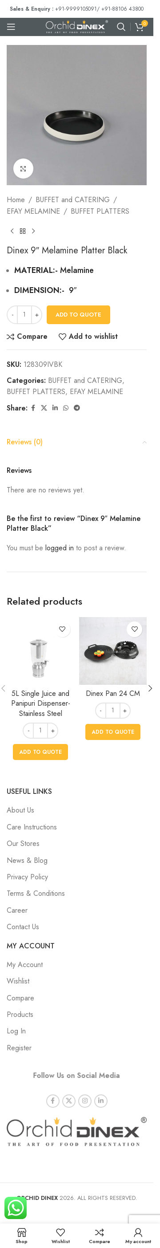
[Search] (121, 27)
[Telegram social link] (77, 408)
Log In (16, 1031)
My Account (25, 964)
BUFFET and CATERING (73, 200)
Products (20, 1014)
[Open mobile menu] (11, 27)
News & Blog (27, 860)
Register (19, 1048)
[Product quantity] (24, 314)
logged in (59, 548)
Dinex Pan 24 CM (113, 693)
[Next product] (33, 231)
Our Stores (23, 843)
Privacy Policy (27, 877)
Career (17, 910)
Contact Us (23, 927)
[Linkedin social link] (55, 408)
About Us (20, 810)
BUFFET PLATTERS (100, 211)
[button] (40, 752)
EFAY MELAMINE (33, 211)
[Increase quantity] (36, 314)
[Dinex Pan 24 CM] (113, 651)
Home (16, 200)
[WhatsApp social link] (65, 408)
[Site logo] (77, 26)
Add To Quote (78, 314)
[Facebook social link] (33, 408)
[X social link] (44, 408)
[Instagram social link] (85, 1093)
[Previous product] (12, 231)
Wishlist (18, 981)
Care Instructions (32, 827)
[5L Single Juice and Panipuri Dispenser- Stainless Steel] (41, 651)
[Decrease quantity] (12, 314)
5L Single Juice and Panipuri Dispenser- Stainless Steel (40, 703)
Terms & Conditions (36, 893)
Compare (20, 998)
